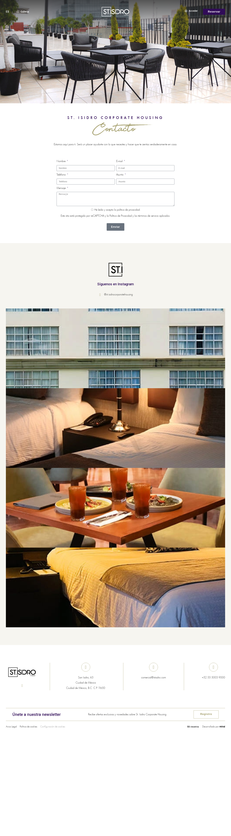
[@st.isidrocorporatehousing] (101, 295)
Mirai (222, 726)
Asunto (120, 174)
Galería (24, 11)
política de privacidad (128, 209)
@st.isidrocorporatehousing (118, 294)
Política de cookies (28, 726)
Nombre (61, 161)
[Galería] (17, 11)
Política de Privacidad (120, 215)
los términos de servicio (147, 215)
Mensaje (61, 188)
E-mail (119, 161)
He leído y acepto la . (117, 209)
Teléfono (61, 174)
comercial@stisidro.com (153, 677)
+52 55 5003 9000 (213, 677)
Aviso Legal (11, 726)
